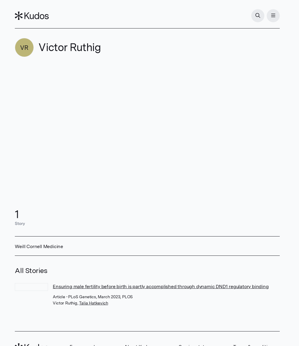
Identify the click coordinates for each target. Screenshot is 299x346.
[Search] (257, 15)
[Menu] (273, 15)
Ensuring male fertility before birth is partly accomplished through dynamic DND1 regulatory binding (160, 286)
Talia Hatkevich (93, 303)
